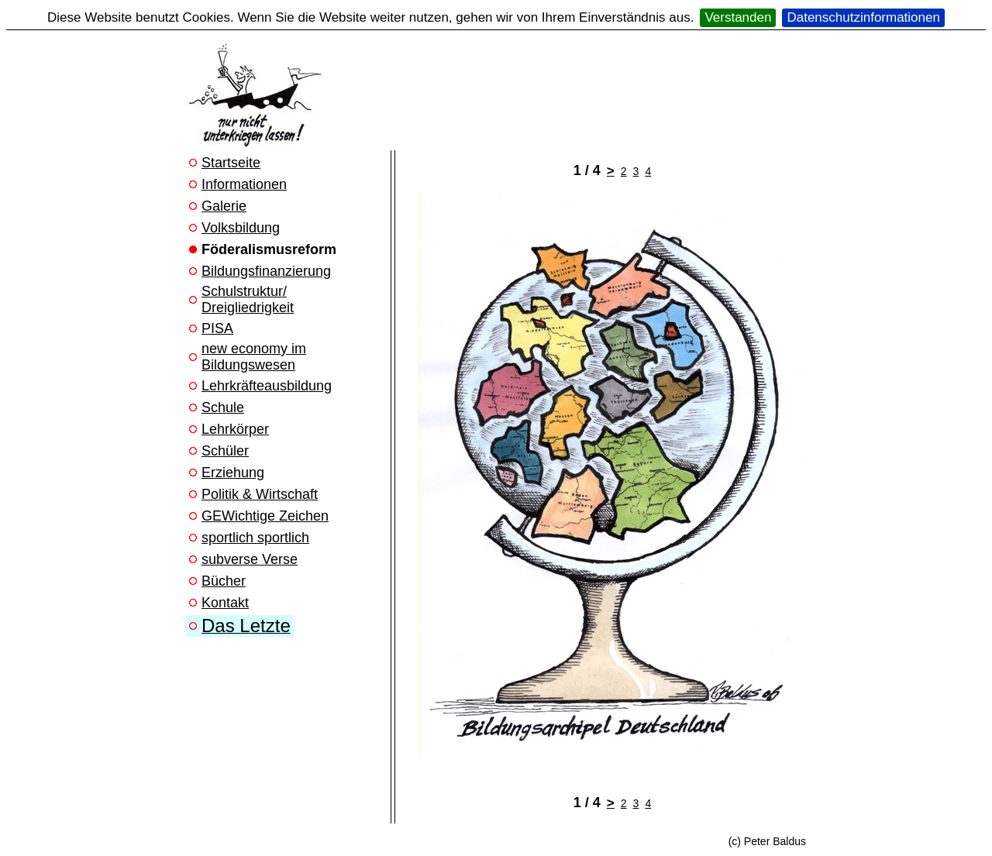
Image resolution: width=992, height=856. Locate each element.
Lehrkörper (235, 429)
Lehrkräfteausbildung (267, 386)
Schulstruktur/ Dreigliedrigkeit (248, 299)
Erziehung (233, 472)
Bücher (224, 581)
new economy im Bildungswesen (254, 357)
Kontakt (225, 602)
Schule (223, 407)
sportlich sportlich (255, 537)
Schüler (225, 451)
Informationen (244, 184)
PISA (217, 328)
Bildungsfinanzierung (266, 271)
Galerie (224, 206)
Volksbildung (241, 227)
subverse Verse (250, 559)
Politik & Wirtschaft (260, 494)
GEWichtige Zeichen (265, 516)
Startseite (231, 162)
